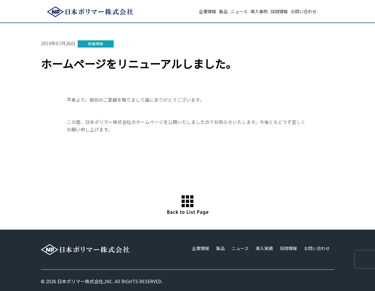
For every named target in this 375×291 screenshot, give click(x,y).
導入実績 (264, 248)
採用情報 (279, 11)
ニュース (239, 11)
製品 (223, 11)
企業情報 (207, 11)
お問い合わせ (304, 11)
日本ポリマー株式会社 (80, 281)
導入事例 (259, 11)
